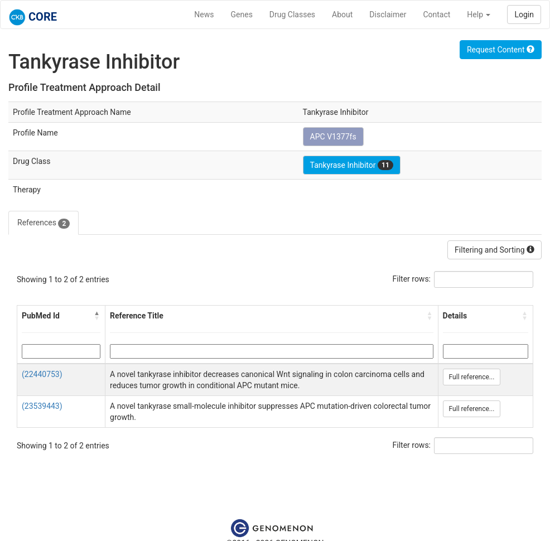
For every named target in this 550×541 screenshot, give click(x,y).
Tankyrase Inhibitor (351, 165)
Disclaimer (387, 14)
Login (524, 14)
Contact (436, 14)
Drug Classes (292, 14)
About (342, 14)
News (204, 14)
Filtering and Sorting (494, 249)
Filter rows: (412, 278)
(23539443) (42, 406)
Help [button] (478, 14)
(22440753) (42, 374)
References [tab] (43, 223)
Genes (242, 14)
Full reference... (472, 377)
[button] (97, 315)
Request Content (500, 49)
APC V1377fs (333, 136)
